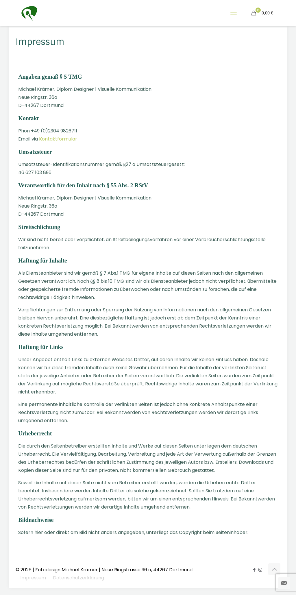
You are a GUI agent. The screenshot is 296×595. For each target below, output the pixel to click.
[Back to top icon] (274, 569)
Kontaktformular (58, 139)
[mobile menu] (233, 13)
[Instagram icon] (260, 570)
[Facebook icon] (254, 570)
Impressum (33, 577)
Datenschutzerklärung (78, 577)
